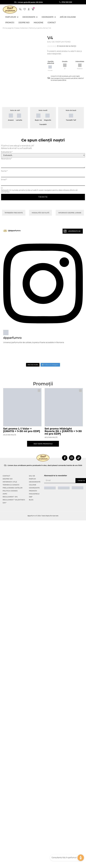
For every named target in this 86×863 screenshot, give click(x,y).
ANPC (5, 494)
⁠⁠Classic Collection (21, 28)
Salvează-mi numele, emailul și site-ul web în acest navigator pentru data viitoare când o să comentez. (39, 191)
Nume (4, 171)
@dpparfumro (14, 231)
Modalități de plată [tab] (40, 213)
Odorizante (34, 488)
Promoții (33, 491)
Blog (31, 500)
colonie (32, 485)
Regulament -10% (10, 497)
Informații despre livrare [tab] (69, 213)
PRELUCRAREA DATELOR (12, 488)
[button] (20, 9)
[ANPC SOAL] (64, 487)
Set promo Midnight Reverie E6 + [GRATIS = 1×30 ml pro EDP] (63, 431)
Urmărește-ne (74, 231)
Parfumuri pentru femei (38, 28)
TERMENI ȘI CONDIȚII (11, 485)
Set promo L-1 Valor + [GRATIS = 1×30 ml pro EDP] (21, 430)
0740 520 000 (67, 2)
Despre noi (7, 479)
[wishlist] (25, 9)
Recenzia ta (6, 159)
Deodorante (34, 482)
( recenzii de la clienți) (66, 46)
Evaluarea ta (6, 152)
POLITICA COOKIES (10, 491)
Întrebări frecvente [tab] (14, 213)
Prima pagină (8, 28)
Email (4, 179)
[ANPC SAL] (50, 487)
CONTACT (6, 476)
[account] (28, 9)
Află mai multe (9, 435)
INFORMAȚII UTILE (10, 482)
